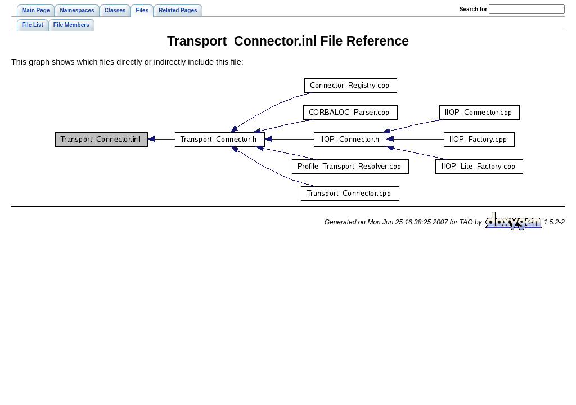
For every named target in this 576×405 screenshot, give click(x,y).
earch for (473, 9)
